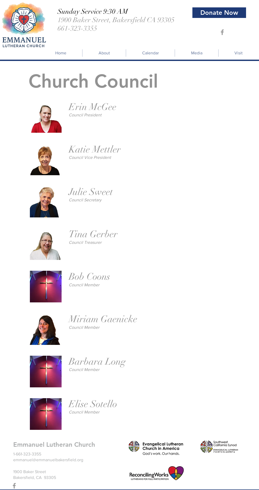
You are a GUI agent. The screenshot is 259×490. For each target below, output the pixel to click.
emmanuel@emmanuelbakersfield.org (48, 460)
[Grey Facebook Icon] (222, 32)
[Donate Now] (219, 12)
